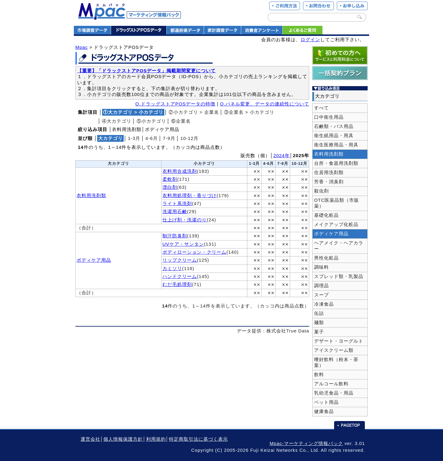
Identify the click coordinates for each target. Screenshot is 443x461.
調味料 (321, 267)
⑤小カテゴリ (151, 121)
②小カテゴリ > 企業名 (194, 112)
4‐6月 (152, 138)
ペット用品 (326, 402)
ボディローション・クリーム (194, 252)
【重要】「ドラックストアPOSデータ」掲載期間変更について (146, 70)
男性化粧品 (326, 258)
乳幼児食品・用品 (333, 393)
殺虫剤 (321, 191)
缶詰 (319, 313)
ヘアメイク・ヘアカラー (338, 245)
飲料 (319, 374)
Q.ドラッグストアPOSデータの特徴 (175, 103)
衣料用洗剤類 (91, 195)
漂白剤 (169, 187)
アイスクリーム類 (333, 350)
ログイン (310, 39)
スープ (321, 294)
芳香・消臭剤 (329, 181)
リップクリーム (179, 260)
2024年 (281, 155)
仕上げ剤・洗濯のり (184, 219)
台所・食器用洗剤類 (336, 163)
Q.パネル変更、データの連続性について (264, 103)
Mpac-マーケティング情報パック (306, 443)
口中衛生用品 (329, 117)
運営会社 (90, 439)
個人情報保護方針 (123, 439)
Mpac (81, 47)
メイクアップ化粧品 (336, 224)
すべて (321, 107)
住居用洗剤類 (329, 172)
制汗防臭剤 (174, 235)
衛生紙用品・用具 (333, 135)
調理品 (321, 285)
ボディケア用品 (94, 260)
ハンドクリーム (179, 276)
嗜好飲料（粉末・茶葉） (336, 362)
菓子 (319, 331)
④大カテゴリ (116, 121)
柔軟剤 (169, 179)
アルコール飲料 (331, 383)
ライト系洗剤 (177, 203)
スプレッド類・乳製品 (338, 276)
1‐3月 (134, 138)
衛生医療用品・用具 (336, 144)
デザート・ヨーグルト (338, 341)
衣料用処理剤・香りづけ (189, 195)
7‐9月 (169, 138)
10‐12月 (189, 138)
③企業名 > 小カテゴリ (249, 112)
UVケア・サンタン (183, 244)
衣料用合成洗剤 (179, 171)
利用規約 (156, 439)
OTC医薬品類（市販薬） (336, 203)
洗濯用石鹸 (174, 211)
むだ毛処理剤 (177, 284)
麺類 (319, 322)
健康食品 (324, 411)
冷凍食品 (324, 304)
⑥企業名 (181, 121)
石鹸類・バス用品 (333, 126)
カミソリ (172, 268)
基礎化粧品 (326, 215)
